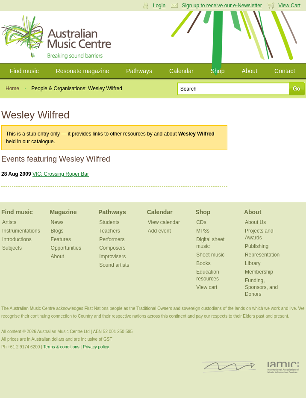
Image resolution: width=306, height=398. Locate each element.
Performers (111, 239)
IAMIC (283, 367)
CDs (201, 222)
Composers (112, 248)
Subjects (12, 248)
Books (203, 263)
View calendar (164, 222)
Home (12, 88)
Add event (159, 231)
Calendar (181, 71)
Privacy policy (96, 347)
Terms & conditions (61, 347)
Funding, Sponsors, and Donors (261, 287)
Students (109, 222)
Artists (9, 222)
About (249, 71)
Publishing (256, 246)
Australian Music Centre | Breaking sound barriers (58, 37)
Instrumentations (21, 231)
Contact (284, 71)
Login (159, 6)
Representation (262, 255)
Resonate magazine (82, 71)
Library (253, 263)
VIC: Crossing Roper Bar (60, 174)
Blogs (57, 231)
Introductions (17, 239)
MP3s (202, 231)
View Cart (289, 6)
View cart (206, 287)
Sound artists (114, 265)
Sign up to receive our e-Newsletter (222, 6)
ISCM (229, 367)
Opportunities (66, 248)
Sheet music (210, 255)
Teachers (109, 231)
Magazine (63, 212)
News (57, 222)
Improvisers (112, 256)
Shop (218, 71)
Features (61, 239)
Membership (259, 272)
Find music (24, 71)
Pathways (139, 71)
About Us (255, 222)
